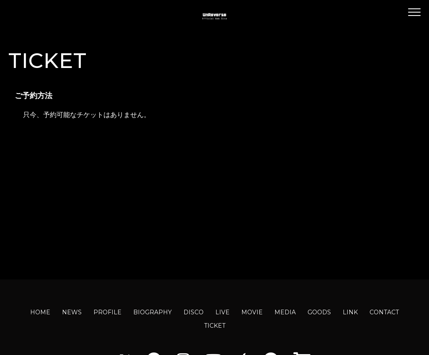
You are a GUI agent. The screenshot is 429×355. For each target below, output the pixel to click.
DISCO (193, 312)
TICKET (214, 325)
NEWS (72, 312)
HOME (40, 312)
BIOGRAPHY (152, 312)
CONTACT (384, 312)
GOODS (319, 312)
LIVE (222, 312)
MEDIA (285, 312)
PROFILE (107, 312)
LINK (350, 312)
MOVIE (252, 312)
